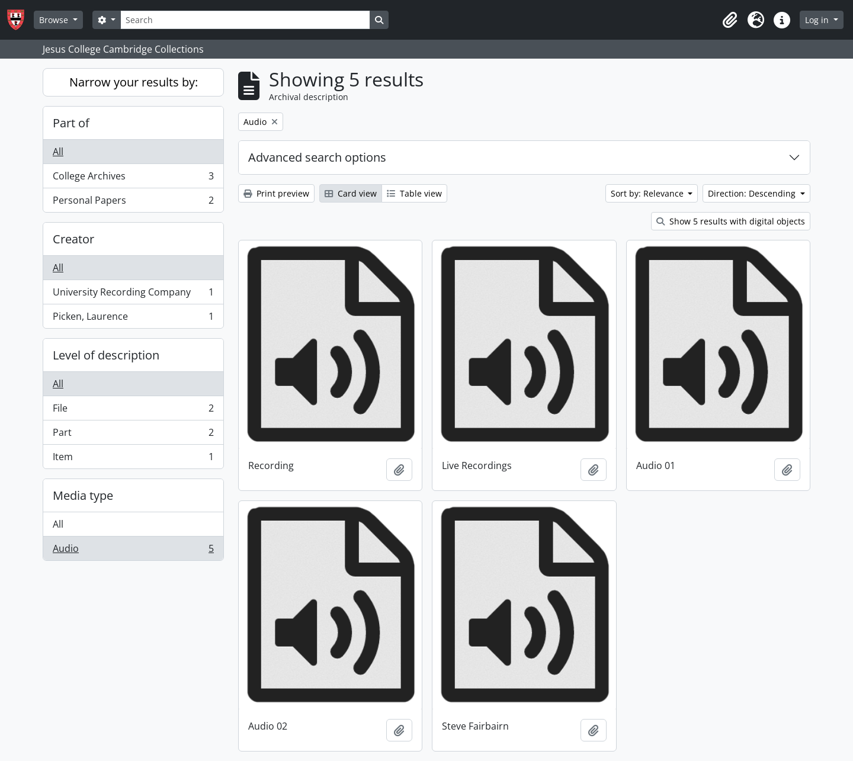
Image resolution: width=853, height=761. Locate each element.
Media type (83, 495)
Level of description (106, 355)
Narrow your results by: (133, 82)
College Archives (133, 178)
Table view (414, 193)
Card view (351, 193)
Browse (54, 19)
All (58, 151)
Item (133, 458)
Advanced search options (317, 157)
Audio (133, 550)
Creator (73, 239)
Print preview (276, 193)
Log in (818, 19)
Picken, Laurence (133, 318)
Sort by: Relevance (648, 193)
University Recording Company (133, 294)
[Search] (245, 20)
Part (133, 435)
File (133, 410)
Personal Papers (133, 202)
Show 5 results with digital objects (730, 221)
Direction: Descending (753, 193)
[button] (730, 20)
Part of (71, 123)
